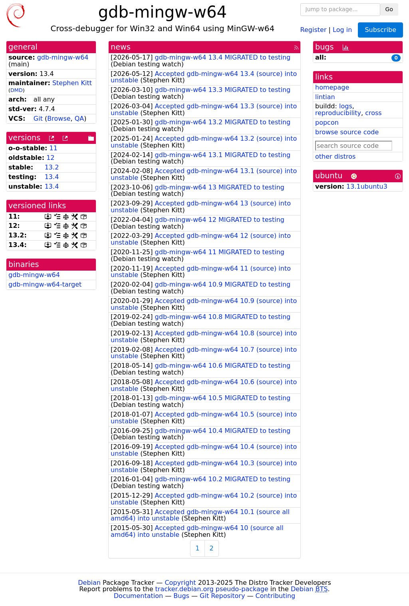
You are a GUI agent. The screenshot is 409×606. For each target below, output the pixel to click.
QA (79, 118)
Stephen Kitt (72, 83)
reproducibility (338, 113)
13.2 (52, 167)
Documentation (138, 596)
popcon (327, 122)
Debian (89, 582)
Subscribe (380, 30)
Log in (342, 29)
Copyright (180, 582)
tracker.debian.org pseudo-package (211, 589)
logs (345, 106)
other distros (335, 156)
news (121, 47)
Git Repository (222, 596)
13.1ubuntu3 (366, 186)
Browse (58, 118)
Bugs (181, 596)
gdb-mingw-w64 (63, 57)
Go (389, 9)
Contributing (276, 596)
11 (54, 148)
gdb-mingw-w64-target (44, 284)
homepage (332, 87)
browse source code (347, 132)
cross (373, 113)
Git (38, 118)
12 (50, 157)
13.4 (52, 177)
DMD (16, 90)
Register (313, 29)
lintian (325, 97)
